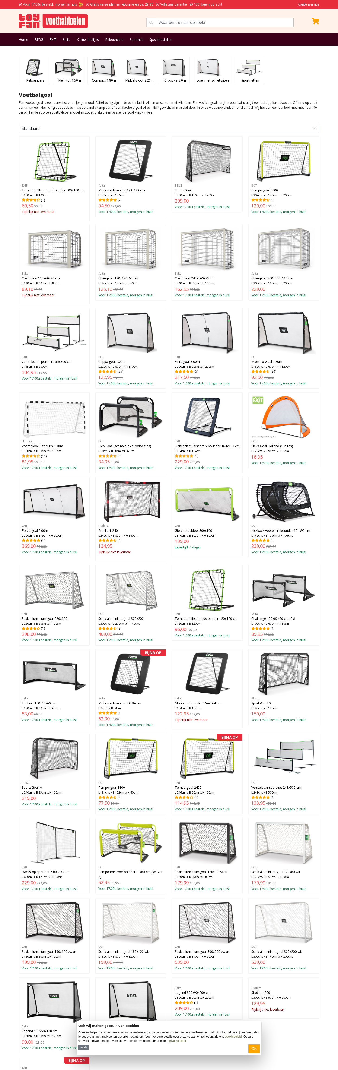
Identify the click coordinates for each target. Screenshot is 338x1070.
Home (23, 39)
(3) (130, 432)
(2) (130, 176)
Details (83, 1047)
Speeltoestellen (160, 39)
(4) (130, 517)
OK (254, 1049)
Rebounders (114, 39)
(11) (54, 432)
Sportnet (136, 39)
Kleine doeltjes (88, 39)
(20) (283, 348)
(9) (283, 176)
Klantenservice (308, 4)
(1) (54, 176)
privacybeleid (177, 1040)
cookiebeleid (233, 1036)
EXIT (53, 39)
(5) (207, 348)
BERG (39, 39)
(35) (130, 348)
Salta (66, 39)
